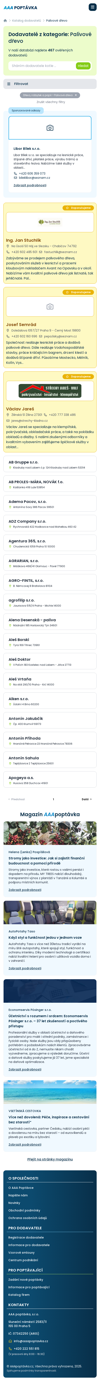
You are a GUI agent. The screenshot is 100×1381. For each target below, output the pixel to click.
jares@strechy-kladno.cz (27, 421)
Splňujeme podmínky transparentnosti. (32, 1370)
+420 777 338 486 (60, 415)
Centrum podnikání (23, 1260)
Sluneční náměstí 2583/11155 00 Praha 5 (27, 1324)
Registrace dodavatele (26, 1237)
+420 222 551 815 (23, 1349)
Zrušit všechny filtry (51, 102)
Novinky (14, 1203)
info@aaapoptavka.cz (28, 1341)
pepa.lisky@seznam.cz (58, 336)
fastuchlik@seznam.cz (58, 252)
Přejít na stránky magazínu (50, 1159)
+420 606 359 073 (29, 173)
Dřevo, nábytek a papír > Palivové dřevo (50, 95)
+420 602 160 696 (21, 336)
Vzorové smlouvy (21, 1252)
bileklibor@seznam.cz (32, 178)
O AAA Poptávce (20, 1188)
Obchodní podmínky (24, 1210)
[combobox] (42, 65)
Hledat (83, 65)
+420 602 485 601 (21, 252)
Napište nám (18, 1195)
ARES (34, 1333)
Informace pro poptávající (29, 1287)
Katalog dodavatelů (26, 20)
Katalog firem (18, 1295)
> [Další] (87, 799)
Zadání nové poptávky (25, 1280)
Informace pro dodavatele (29, 1245)
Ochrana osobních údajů (27, 1218)
